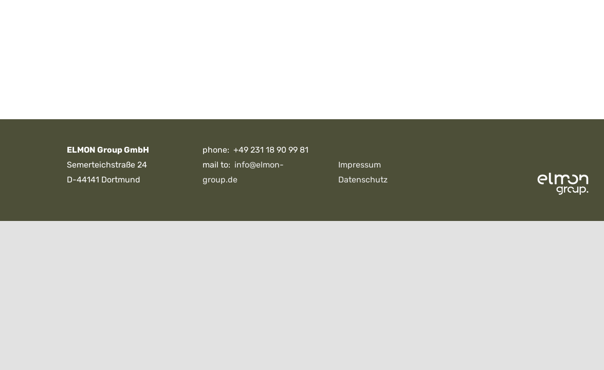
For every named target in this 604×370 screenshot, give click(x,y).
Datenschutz (363, 179)
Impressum (359, 165)
